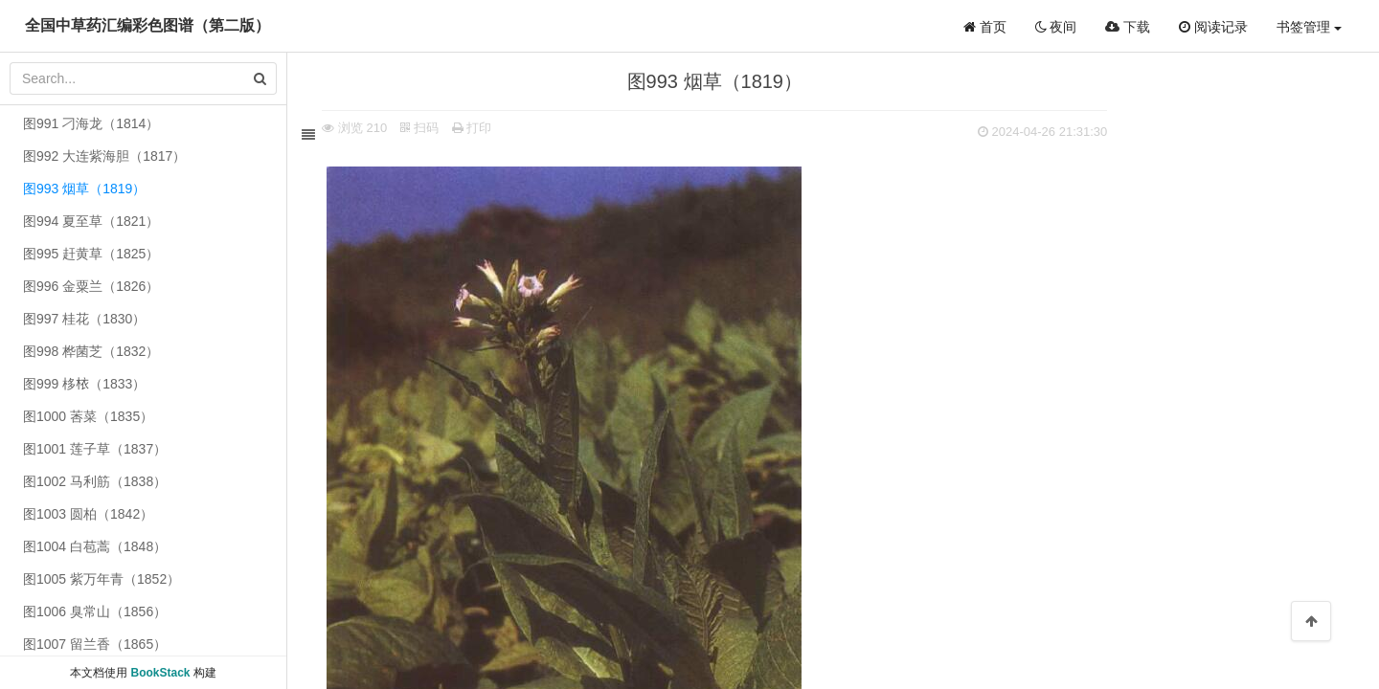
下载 (1127, 26)
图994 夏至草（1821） (91, 221)
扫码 (423, 128)
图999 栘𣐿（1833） (84, 383)
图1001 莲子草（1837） (95, 448)
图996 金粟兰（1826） (91, 286)
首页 (984, 26)
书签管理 (1309, 26)
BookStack (160, 672)
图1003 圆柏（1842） (88, 514)
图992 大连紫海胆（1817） (104, 156)
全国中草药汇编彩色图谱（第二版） (147, 25)
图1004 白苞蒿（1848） (95, 546)
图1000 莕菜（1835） (88, 416)
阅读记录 (1213, 26)
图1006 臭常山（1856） (95, 611)
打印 (475, 128)
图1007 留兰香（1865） (95, 644)
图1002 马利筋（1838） (95, 481)
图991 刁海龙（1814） (91, 123)
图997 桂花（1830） (84, 318)
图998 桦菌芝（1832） (91, 351)
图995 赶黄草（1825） (91, 253)
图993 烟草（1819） (84, 188)
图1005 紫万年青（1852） (101, 579)
